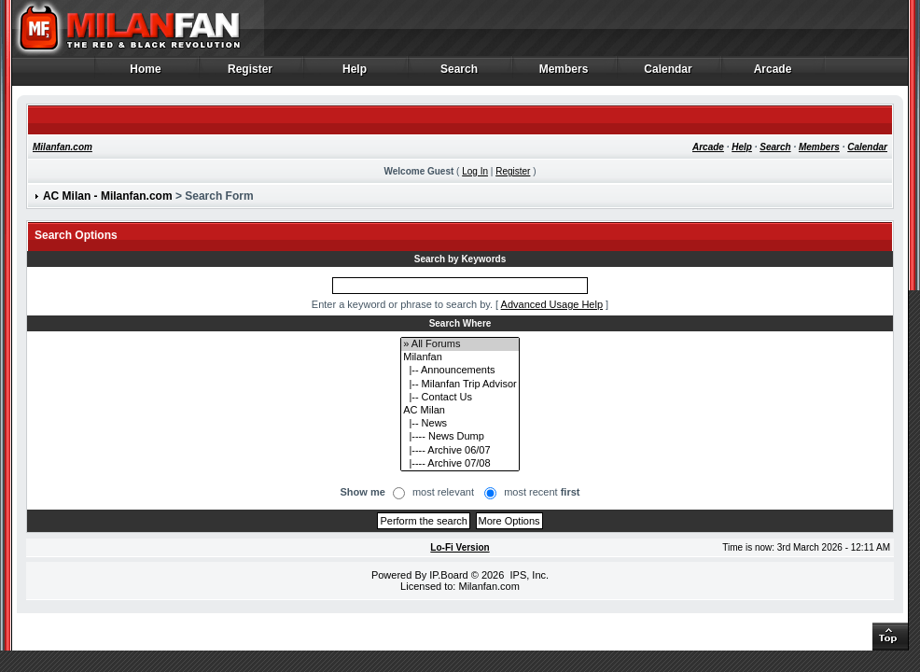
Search (459, 74)
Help (355, 74)
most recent (541, 491)
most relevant (443, 491)
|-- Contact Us (459, 397)
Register (250, 74)
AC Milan (459, 410)
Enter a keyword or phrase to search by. (402, 304)
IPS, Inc (527, 575)
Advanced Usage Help (552, 304)
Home (146, 74)
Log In (475, 171)
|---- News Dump (459, 436)
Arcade (773, 74)
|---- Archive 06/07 (459, 450)
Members (564, 74)
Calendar (668, 74)
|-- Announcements (459, 370)
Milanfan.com (62, 147)
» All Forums (459, 344)
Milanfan (459, 357)
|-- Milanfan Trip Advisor (459, 384)
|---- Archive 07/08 (459, 463)
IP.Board (448, 575)
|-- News (459, 423)
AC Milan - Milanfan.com (108, 196)
